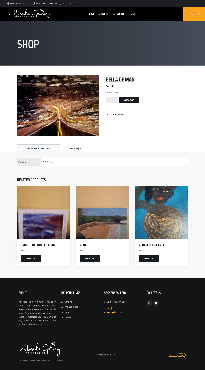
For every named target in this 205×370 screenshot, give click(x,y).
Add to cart (129, 100)
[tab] (38, 148)
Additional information (38, 148)
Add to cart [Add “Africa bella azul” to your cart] (149, 258)
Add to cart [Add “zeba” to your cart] (90, 258)
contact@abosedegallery (62, 3)
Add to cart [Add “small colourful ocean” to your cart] (31, 258)
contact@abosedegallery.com (177, 355)
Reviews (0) (75, 148)
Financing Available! (17, 3)
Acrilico (120, 115)
